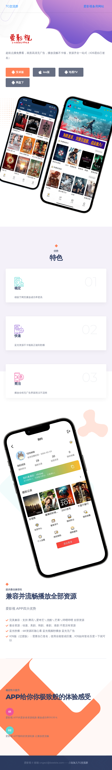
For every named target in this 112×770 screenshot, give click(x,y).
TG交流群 (12, 6)
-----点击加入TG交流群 (76, 762)
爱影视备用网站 (94, 6)
